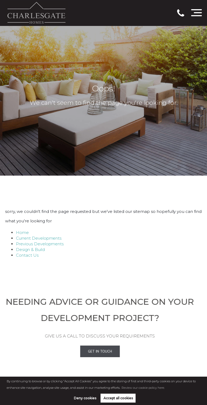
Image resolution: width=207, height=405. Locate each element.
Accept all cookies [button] (118, 398)
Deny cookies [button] (85, 398)
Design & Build (30, 249)
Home (22, 232)
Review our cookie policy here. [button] (143, 388)
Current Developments (38, 238)
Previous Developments (40, 243)
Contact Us (27, 255)
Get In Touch (94, 351)
